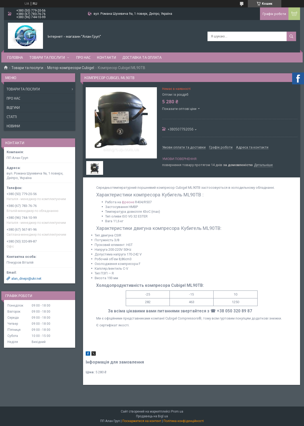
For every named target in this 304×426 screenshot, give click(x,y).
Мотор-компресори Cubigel (70, 68)
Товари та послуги (47, 57)
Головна (15, 57)
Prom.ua (177, 411)
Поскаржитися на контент (141, 421)
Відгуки (13, 107)
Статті (12, 117)
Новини (13, 126)
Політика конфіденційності (183, 421)
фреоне (128, 202)
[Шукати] (291, 36)
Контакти (106, 57)
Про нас (83, 57)
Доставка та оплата (142, 57)
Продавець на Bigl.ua (152, 416)
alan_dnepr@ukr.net (26, 278)
